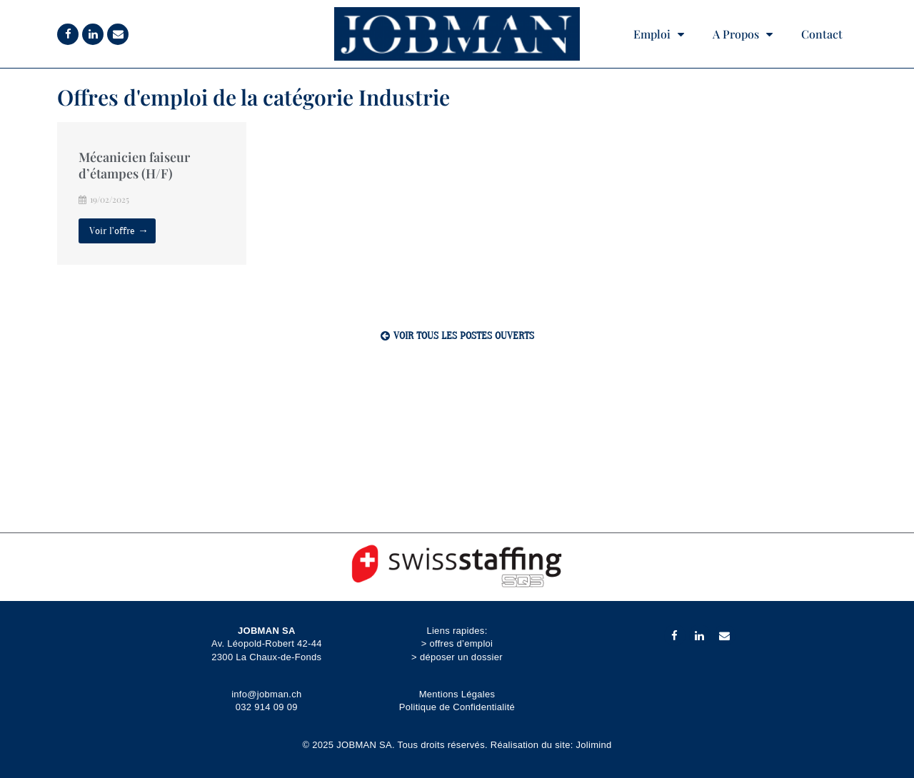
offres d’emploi (461, 643)
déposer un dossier (461, 657)
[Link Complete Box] (151, 193)
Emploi (658, 34)
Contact (822, 33)
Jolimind (594, 744)
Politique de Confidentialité (457, 707)
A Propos (743, 34)
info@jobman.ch (266, 694)
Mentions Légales (457, 694)
